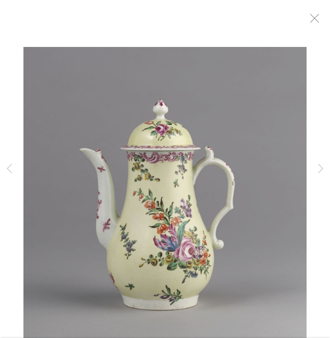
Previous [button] (9, 169)
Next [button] (320, 169)
